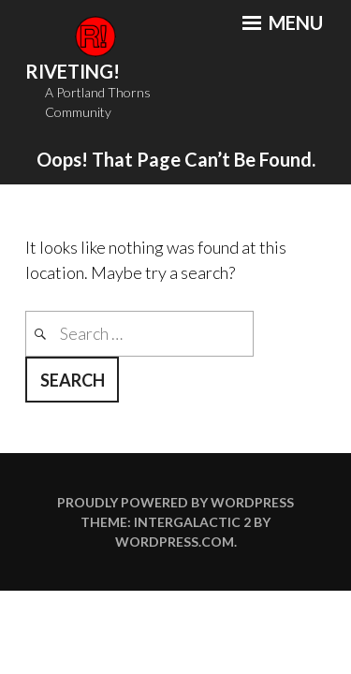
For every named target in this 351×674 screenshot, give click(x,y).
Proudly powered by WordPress (175, 502)
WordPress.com (174, 541)
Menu (282, 22)
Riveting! (72, 71)
